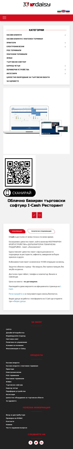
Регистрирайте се (17, 294)
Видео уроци (20, 301)
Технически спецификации (41, 231)
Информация (17, 231)
